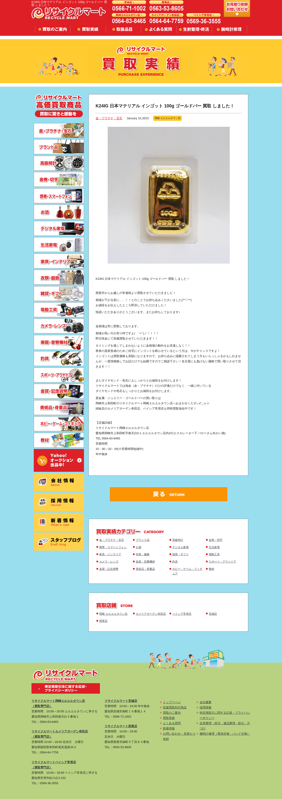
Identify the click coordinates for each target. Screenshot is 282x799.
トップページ (172, 702)
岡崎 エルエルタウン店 (113, 613)
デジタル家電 (180, 547)
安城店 (213, 613)
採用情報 (206, 707)
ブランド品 (142, 539)
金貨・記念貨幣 (108, 568)
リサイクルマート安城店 (120, 701)
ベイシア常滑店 (181, 613)
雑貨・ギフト (180, 554)
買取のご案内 (172, 712)
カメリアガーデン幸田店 (151, 613)
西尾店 (103, 620)
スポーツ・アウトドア (222, 561)
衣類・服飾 (142, 554)
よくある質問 (172, 723)
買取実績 (169, 718)
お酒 (138, 547)
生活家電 (214, 547)
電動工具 (214, 554)
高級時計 (177, 539)
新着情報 (169, 728)
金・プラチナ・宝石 (109, 118)
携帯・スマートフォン (113, 547)
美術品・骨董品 (145, 568)
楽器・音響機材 (145, 561)
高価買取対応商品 (175, 707)
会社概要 (206, 702)
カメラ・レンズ (108, 561)
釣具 (175, 561)
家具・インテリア (110, 554)
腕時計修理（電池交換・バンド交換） (225, 733)
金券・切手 (215, 539)
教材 (211, 568)
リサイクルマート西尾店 (120, 726)
